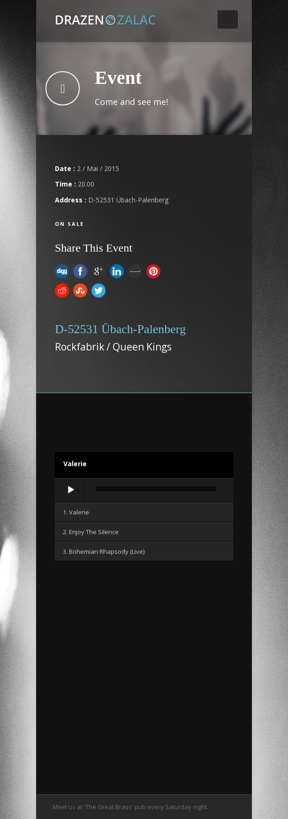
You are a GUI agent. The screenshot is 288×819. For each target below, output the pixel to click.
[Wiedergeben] (71, 490)
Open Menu (228, 19)
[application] (144, 490)
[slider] (156, 489)
